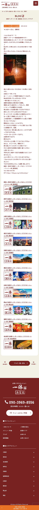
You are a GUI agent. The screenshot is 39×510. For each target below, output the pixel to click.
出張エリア (23, 430)
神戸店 (5, 466)
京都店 (5, 471)
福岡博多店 (6, 476)
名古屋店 (5, 462)
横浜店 (5, 486)
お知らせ (23, 434)
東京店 (5, 457)
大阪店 (5, 452)
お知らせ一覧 (12, 11)
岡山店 (5, 490)
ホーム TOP (5, 11)
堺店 (4, 495)
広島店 (5, 481)
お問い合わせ (24, 438)
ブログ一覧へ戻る (19, 363)
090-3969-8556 (20, 506)
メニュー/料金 (7, 430)
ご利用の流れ (24, 427)
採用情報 (5, 438)
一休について (7, 427)
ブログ (5, 434)
